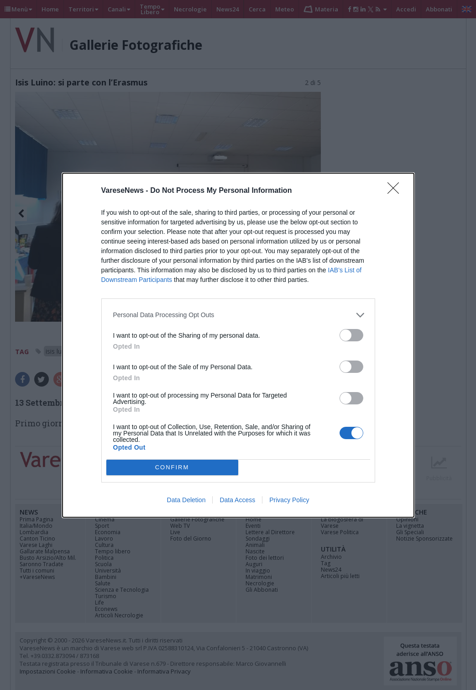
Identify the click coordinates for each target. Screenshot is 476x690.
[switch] (351, 335)
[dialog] (238, 345)
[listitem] (238, 315)
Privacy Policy (289, 500)
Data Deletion (186, 500)
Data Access (237, 500)
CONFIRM (172, 467)
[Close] (396, 191)
